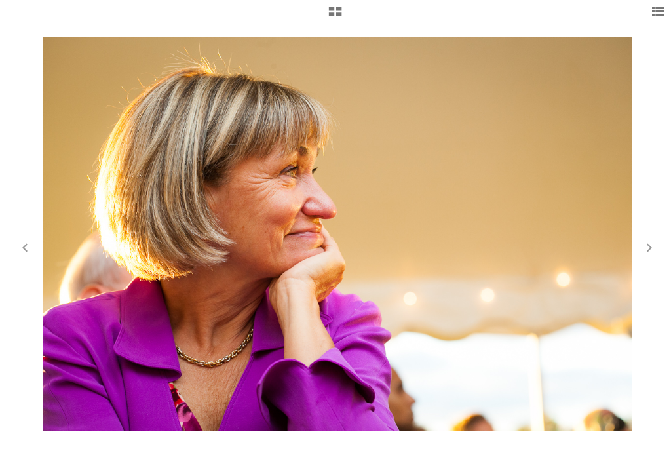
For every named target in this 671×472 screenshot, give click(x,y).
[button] (335, 16)
